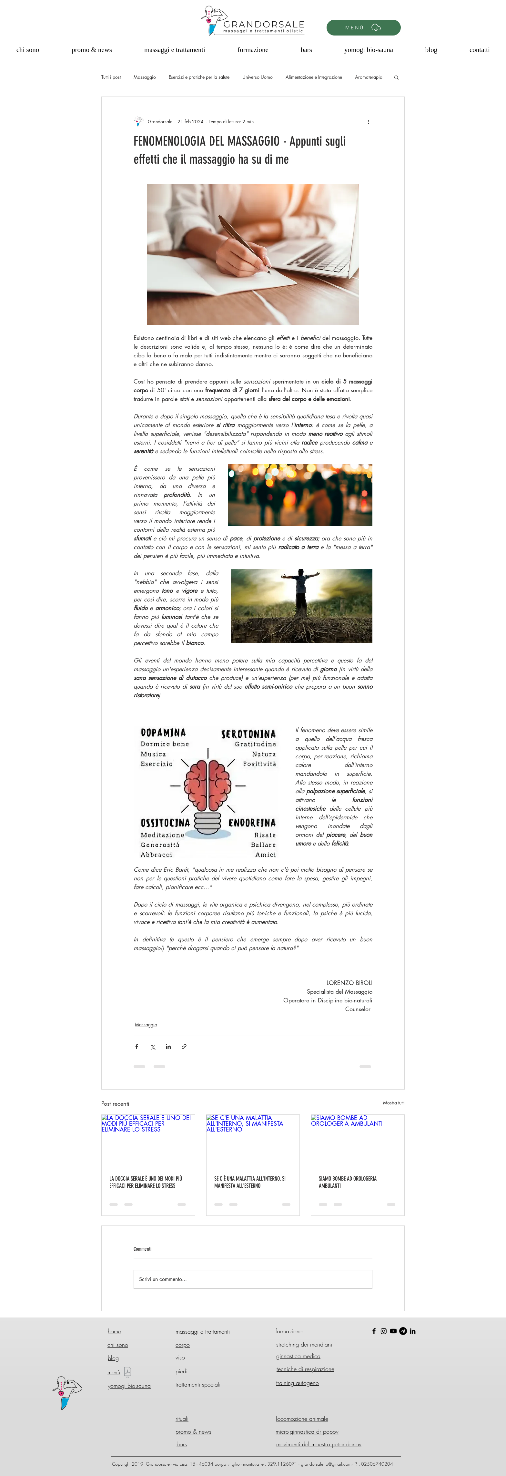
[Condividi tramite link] (184, 1046)
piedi (181, 1371)
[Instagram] (384, 1331)
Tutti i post (111, 77)
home (114, 1331)
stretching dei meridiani (304, 1344)
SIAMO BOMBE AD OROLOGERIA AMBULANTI (348, 1182)
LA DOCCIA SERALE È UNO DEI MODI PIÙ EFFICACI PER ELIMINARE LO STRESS (145, 1182)
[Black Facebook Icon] (374, 1331)
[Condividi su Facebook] (137, 1046)
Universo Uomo (257, 77)
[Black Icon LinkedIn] (413, 1331)
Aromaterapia (368, 77)
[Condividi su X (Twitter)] (152, 1046)
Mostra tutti (394, 1103)
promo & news (193, 1431)
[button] (396, 77)
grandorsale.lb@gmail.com (326, 1464)
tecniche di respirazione (305, 1369)
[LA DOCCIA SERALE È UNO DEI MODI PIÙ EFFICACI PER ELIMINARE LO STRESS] (148, 1141)
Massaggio (145, 77)
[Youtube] (393, 1331)
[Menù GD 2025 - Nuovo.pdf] (128, 1373)
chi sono (117, 1344)
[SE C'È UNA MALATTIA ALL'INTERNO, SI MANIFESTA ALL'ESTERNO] (253, 1141)
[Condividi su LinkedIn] (168, 1046)
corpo (183, 1344)
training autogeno (297, 1383)
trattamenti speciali (198, 1384)
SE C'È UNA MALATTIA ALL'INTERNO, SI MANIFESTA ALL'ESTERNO (250, 1182)
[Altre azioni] (368, 121)
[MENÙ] (364, 28)
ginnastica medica (298, 1356)
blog (113, 1358)
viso (180, 1357)
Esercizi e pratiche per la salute (199, 77)
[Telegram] (403, 1331)
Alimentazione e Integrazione (314, 77)
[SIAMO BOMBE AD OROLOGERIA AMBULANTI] (357, 1141)
